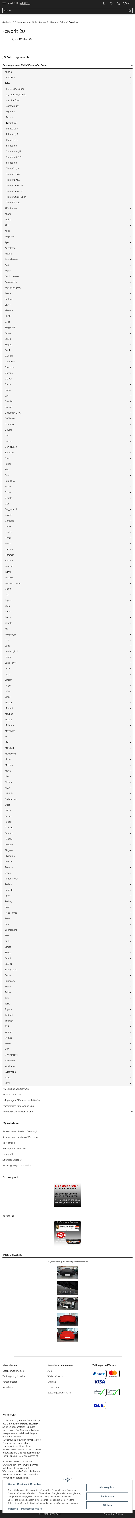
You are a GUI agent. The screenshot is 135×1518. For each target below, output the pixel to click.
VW (7, 1049)
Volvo (7, 1043)
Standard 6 (11, 146)
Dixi (6, 435)
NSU (7, 788)
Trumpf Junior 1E (14, 185)
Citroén (8, 378)
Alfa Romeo (11, 208)
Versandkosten (9, 1382)
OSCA (8, 810)
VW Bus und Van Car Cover (16, 1089)
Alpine (8, 219)
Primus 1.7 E (12, 140)
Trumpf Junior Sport (16, 197)
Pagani (8, 822)
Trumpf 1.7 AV (13, 174)
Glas (7, 503)
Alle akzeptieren (107, 1487)
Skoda (8, 952)
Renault (9, 890)
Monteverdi (10, 753)
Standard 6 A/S (14, 157)
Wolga (8, 1077)
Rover (8, 918)
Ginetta (8, 498)
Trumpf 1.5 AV (13, 168)
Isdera (8, 589)
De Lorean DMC (13, 413)
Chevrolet (10, 367)
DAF (7, 396)
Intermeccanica (13, 583)
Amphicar (10, 236)
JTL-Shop (119, 1514)
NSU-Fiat (9, 793)
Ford (7, 475)
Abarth (8, 72)
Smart (8, 958)
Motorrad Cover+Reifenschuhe (17, 1111)
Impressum (53, 1387)
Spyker (8, 964)
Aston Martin (11, 259)
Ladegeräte (8, 1154)
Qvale (8, 873)
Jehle (7, 611)
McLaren (9, 725)
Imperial (9, 566)
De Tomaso (10, 418)
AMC (7, 231)
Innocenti (9, 577)
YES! (7, 1083)
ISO (6, 594)
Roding (8, 901)
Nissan (8, 782)
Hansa (8, 526)
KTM (7, 640)
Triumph (9, 1021)
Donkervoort (11, 447)
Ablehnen (107, 1505)
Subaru (8, 975)
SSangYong (11, 969)
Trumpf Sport (13, 202)
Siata (7, 941)
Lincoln (8, 680)
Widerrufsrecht (55, 1376)
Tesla (7, 1003)
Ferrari (8, 464)
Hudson (9, 549)
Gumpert (9, 521)
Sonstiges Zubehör (11, 1160)
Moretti (8, 759)
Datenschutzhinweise (13, 1371)
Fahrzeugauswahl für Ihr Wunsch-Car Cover (24, 65)
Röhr (7, 907)
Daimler (9, 401)
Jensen (8, 617)
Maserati (9, 708)
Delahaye (10, 424)
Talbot (8, 992)
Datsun (8, 407)
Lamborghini (11, 651)
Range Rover (11, 878)
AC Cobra (10, 77)
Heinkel (8, 532)
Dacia (8, 390)
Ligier (7, 674)
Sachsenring (11, 930)
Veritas (8, 1038)
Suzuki (8, 986)
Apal (7, 242)
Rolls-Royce (11, 913)
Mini (7, 742)
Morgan (9, 765)
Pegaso (8, 839)
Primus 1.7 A (12, 134)
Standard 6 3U (13, 151)
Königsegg (10, 634)
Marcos (8, 702)
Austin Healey (12, 276)
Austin (8, 271)
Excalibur (9, 452)
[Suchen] (65, 10)
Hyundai (9, 560)
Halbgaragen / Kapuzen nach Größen (21, 1100)
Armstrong (10, 248)
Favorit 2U (11, 123)
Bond (7, 322)
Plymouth (10, 856)
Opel (7, 805)
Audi (7, 265)
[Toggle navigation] (4, 2)
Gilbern (8, 492)
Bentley (9, 293)
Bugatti (8, 344)
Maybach (9, 714)
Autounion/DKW (13, 288)
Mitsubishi (10, 748)
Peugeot (9, 844)
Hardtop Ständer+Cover (14, 1148)
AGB (50, 1371)
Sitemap (52, 1382)
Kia (6, 628)
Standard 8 (11, 163)
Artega (8, 253)
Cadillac (9, 356)
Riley (7, 896)
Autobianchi (11, 282)
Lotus (7, 697)
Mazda (8, 719)
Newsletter (8, 1387)
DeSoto (8, 430)
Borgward (10, 327)
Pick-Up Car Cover (11, 1094)
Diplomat (10, 111)
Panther (9, 833)
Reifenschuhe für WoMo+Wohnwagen (21, 1137)
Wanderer (10, 1060)
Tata (7, 998)
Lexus (8, 668)
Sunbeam (10, 981)
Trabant (9, 1015)
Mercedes (10, 731)
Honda (8, 538)
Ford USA (10, 481)
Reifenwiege (8, 1143)
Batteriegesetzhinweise (59, 1392)
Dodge (8, 441)
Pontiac (8, 861)
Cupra (8, 384)
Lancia (8, 657)
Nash (7, 776)
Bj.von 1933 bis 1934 (22, 39)
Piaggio (8, 850)
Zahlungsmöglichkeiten (14, 1376)
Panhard (9, 827)
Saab (7, 924)
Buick (7, 350)
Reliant (8, 884)
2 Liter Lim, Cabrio (15, 89)
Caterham (10, 361)
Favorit (9, 117)
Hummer (9, 555)
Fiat (7, 469)
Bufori (8, 339)
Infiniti (8, 572)
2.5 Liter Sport (13, 100)
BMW (7, 316)
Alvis (7, 225)
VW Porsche (11, 1055)
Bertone (9, 299)
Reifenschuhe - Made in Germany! (19, 1131)
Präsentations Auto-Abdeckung (18, 1106)
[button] (104, 3)
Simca (8, 947)
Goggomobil (11, 509)
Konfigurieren (107, 1496)
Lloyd (8, 685)
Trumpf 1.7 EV (13, 180)
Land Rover (10, 663)
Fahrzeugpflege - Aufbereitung (17, 1165)
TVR (7, 1026)
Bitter (7, 305)
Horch (8, 543)
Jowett (8, 623)
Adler (7, 83)
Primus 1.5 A (12, 128)
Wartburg (10, 1066)
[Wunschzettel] (111, 3)
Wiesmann (10, 1072)
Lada (7, 646)
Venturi (8, 1032)
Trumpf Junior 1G (14, 191)
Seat (7, 935)
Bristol (8, 333)
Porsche (9, 867)
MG (6, 736)
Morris (8, 771)
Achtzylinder (12, 106)
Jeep (7, 606)
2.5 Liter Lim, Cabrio (16, 94)
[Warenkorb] (124, 3)
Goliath (8, 515)
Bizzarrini (9, 310)
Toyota (8, 1009)
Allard (8, 214)
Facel (7, 458)
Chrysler (9, 373)
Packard (9, 816)
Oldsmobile (11, 799)
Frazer (8, 486)
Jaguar (8, 600)
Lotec (8, 691)
